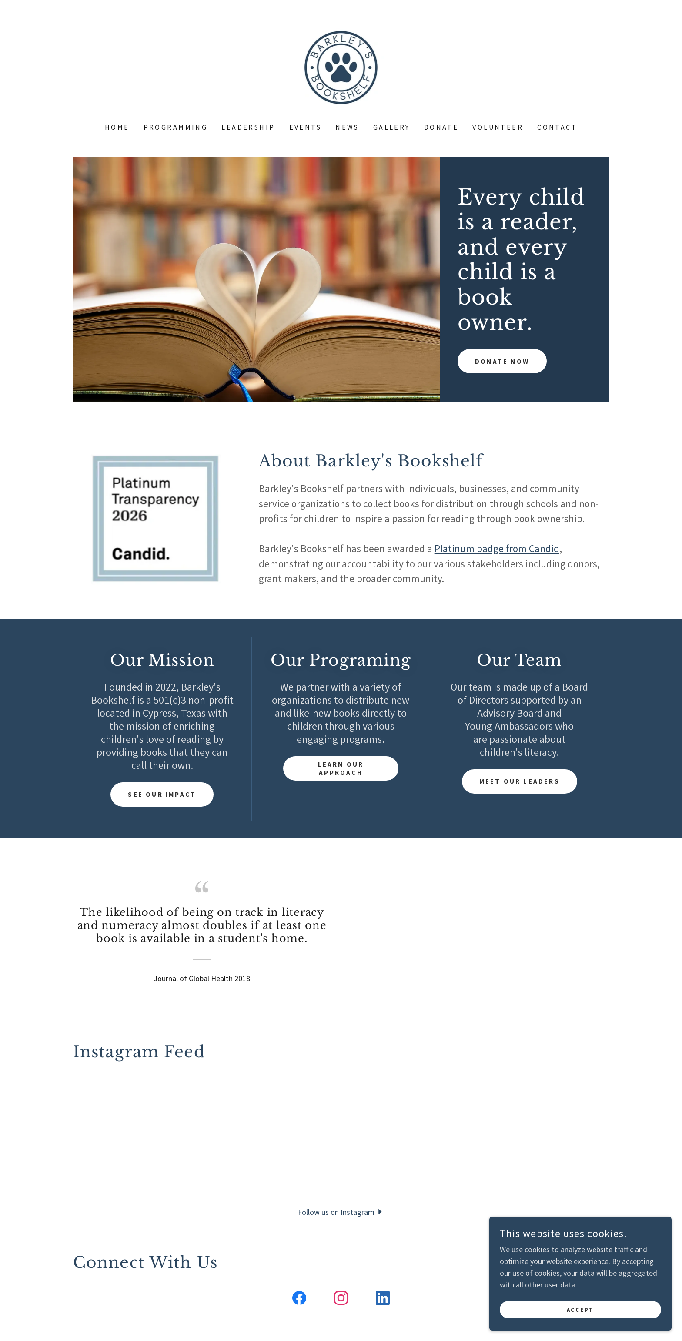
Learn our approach (340, 768)
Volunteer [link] (497, 127)
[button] (341, 1211)
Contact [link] (557, 127)
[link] (341, 67)
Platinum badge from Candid (497, 548)
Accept (584, 1310)
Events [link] (305, 127)
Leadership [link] (248, 127)
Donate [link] (441, 127)
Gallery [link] (391, 127)
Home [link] (117, 127)
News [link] (347, 127)
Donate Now (503, 323)
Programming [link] (176, 127)
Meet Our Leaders (519, 781)
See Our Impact (162, 794)
